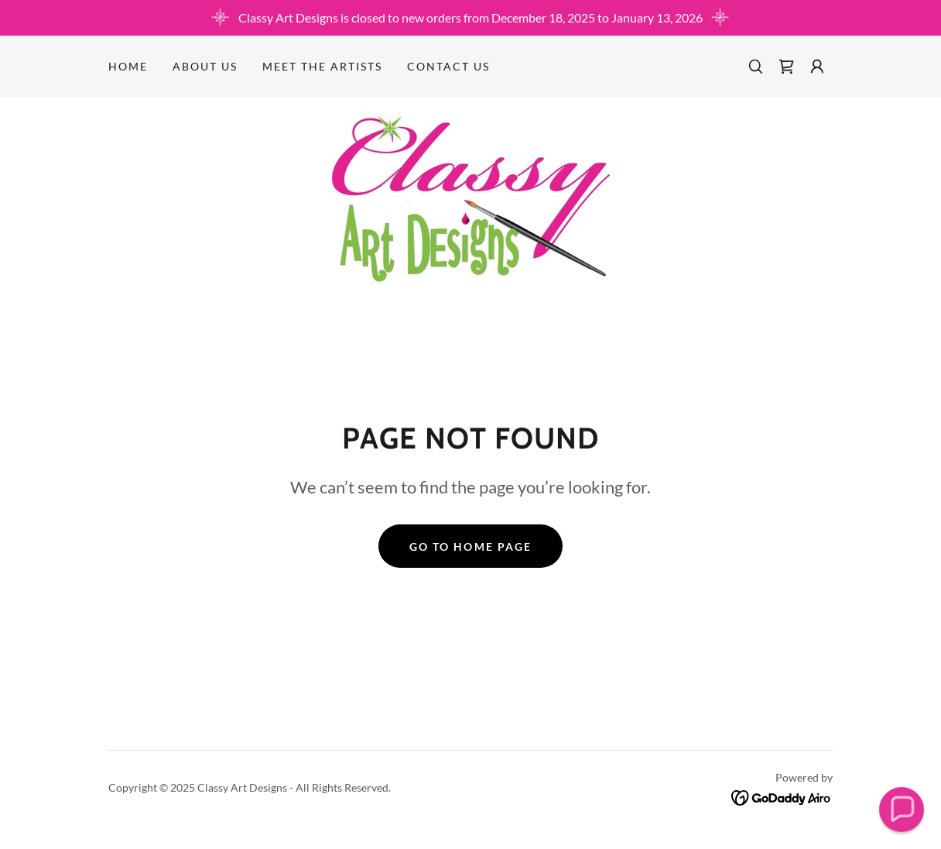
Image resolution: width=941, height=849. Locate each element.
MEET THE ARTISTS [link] (322, 66)
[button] (817, 66)
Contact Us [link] (448, 66)
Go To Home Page (470, 546)
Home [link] (128, 66)
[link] (786, 66)
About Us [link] (205, 66)
